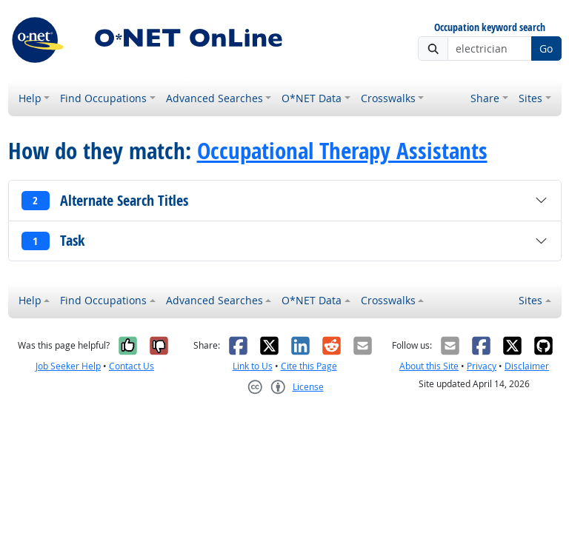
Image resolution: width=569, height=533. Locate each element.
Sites (530, 98)
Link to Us (253, 366)
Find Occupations (103, 98)
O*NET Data (312, 98)
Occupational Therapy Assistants (342, 150)
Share (484, 98)
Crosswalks (388, 98)
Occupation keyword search (489, 27)
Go (546, 48)
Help (30, 98)
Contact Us (131, 366)
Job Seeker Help (68, 366)
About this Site (429, 366)
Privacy (481, 366)
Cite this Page (309, 366)
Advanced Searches (214, 98)
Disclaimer (527, 366)
